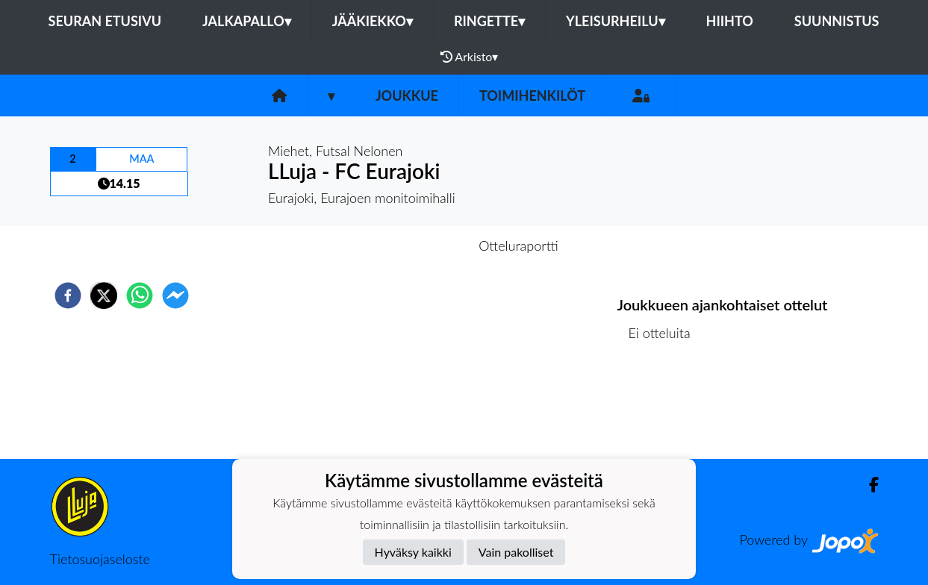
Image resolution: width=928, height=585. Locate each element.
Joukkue (407, 95)
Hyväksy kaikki (413, 552)
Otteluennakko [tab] (412, 245)
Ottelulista (665, 408)
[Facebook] (868, 484)
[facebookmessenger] (175, 295)
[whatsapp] (139, 295)
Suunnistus (836, 21)
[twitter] (103, 295)
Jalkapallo (246, 21)
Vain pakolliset (516, 552)
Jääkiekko (372, 21)
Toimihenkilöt (532, 95)
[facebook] (68, 295)
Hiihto (729, 21)
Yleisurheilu (615, 21)
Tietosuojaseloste (100, 559)
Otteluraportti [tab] (518, 245)
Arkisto (469, 57)
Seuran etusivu (105, 21)
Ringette (489, 21)
